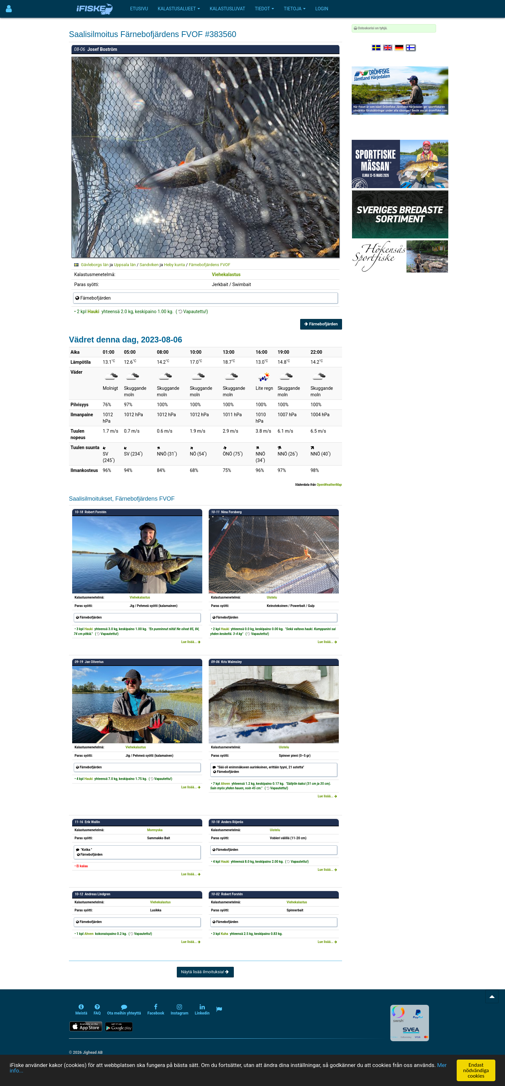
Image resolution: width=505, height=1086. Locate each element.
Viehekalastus (226, 274)
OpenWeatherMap (329, 484)
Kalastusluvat (227, 8)
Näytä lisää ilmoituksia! (205, 971)
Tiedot (264, 8)
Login (321, 8)
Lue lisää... (191, 642)
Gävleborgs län (95, 264)
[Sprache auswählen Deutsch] (399, 48)
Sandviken (148, 264)
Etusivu (139, 8)
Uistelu (272, 597)
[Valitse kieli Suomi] (411, 48)
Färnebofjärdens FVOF (209, 264)
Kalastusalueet (179, 8)
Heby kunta (174, 264)
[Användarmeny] (9, 9)
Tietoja (295, 8)
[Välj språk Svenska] (377, 48)
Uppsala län (125, 264)
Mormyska (155, 830)
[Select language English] (388, 48)
